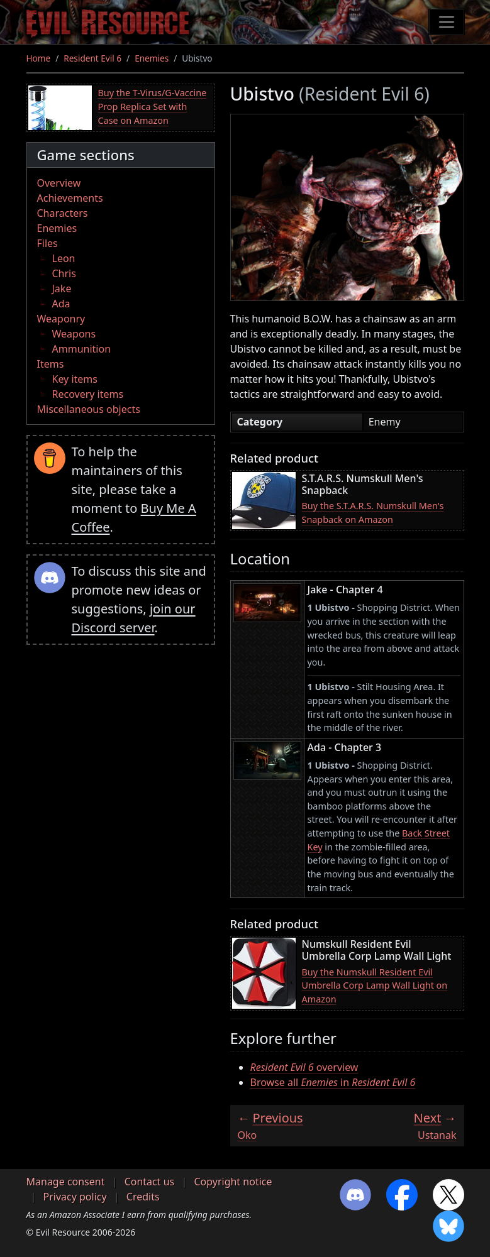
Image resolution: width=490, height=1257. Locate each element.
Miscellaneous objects (88, 409)
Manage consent (65, 1181)
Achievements (70, 198)
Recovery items (88, 394)
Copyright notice (233, 1181)
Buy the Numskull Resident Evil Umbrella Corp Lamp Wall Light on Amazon (375, 985)
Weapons (74, 334)
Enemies (152, 58)
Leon (63, 258)
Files (47, 243)
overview (304, 1067)
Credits (143, 1197)
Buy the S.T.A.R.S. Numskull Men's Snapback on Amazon (373, 512)
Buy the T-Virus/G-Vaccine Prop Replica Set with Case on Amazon (152, 106)
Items (50, 364)
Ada (61, 303)
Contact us (150, 1181)
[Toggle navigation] (446, 22)
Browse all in (333, 1082)
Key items (74, 379)
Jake (62, 288)
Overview (59, 183)
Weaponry (61, 319)
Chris (64, 273)
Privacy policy (75, 1197)
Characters (62, 213)
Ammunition (81, 349)
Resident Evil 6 (92, 58)
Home (38, 58)
